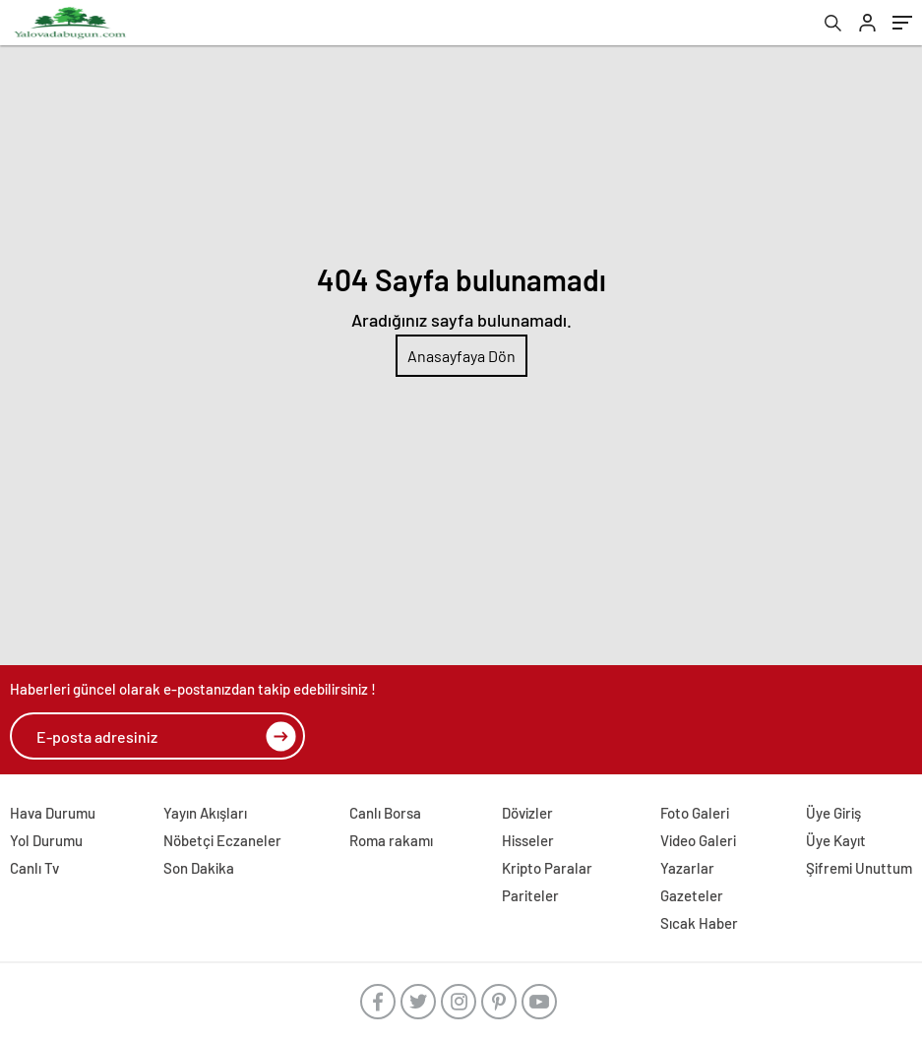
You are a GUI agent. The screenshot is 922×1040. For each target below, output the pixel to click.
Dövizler (527, 813)
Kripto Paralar (547, 868)
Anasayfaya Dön (461, 355)
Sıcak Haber (699, 923)
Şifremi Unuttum (859, 868)
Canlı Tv (34, 868)
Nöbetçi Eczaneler (222, 840)
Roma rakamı (391, 840)
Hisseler (528, 840)
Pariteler (530, 895)
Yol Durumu (46, 840)
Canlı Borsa (385, 813)
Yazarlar (687, 868)
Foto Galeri (694, 813)
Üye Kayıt (836, 840)
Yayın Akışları (205, 813)
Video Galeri (698, 840)
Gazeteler (691, 895)
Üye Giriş (833, 813)
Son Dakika (198, 868)
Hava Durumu (52, 813)
